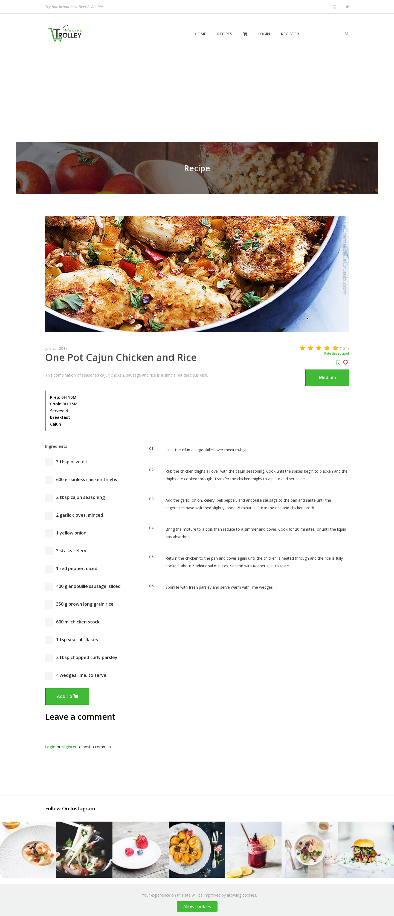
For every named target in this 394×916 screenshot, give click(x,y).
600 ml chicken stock (78, 622)
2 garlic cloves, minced (79, 515)
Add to (67, 696)
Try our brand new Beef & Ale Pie (74, 6)
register (69, 746)
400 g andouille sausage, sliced (88, 586)
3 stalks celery (71, 551)
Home (200, 33)
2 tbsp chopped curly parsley (86, 657)
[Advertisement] (197, 94)
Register (290, 33)
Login (264, 33)
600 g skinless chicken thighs (86, 479)
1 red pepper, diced (76, 568)
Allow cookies (197, 906)
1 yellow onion (71, 533)
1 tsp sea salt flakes (77, 640)
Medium (327, 377)
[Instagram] (334, 7)
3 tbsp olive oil (71, 462)
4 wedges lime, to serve (81, 675)
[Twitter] (347, 7)
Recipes (224, 33)
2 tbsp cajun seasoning (80, 497)
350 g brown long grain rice (85, 604)
